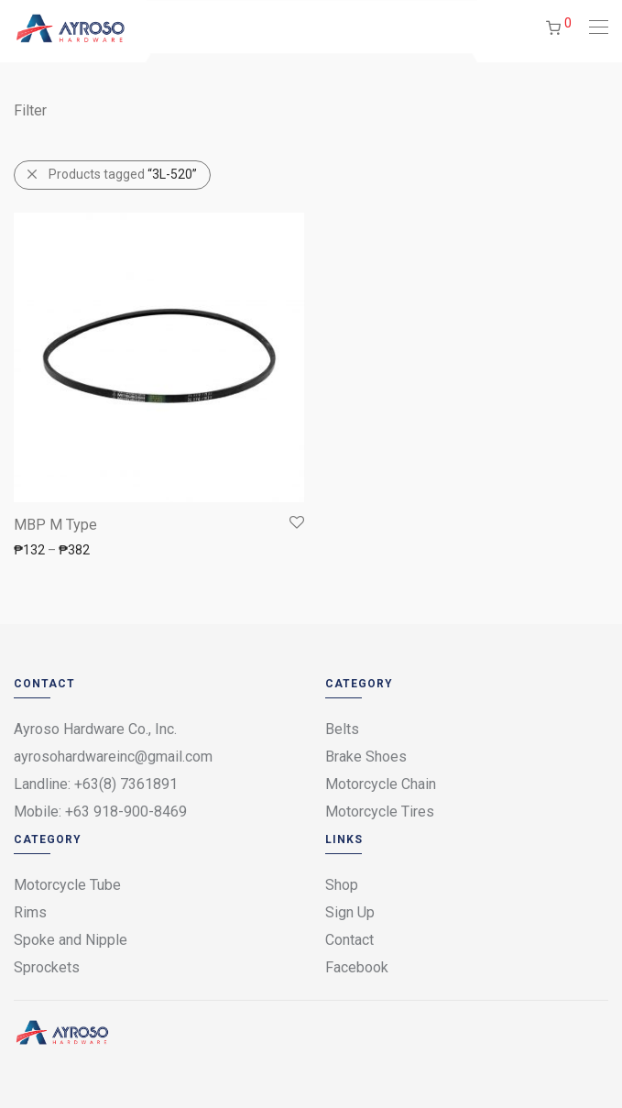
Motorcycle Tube (67, 885)
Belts (342, 729)
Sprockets (47, 967)
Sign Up (350, 912)
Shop (341, 885)
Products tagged (123, 174)
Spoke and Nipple (70, 940)
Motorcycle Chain (380, 784)
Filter (30, 110)
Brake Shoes (366, 756)
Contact (349, 940)
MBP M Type (55, 524)
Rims (30, 912)
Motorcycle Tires (379, 811)
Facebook (356, 967)
